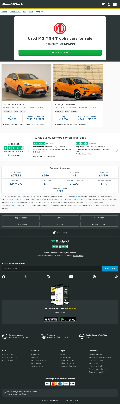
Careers (60, 218)
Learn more (60, 312)
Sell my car (99, 218)
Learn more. (78, 256)
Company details (96, 366)
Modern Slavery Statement (100, 357)
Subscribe (110, 268)
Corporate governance (98, 360)
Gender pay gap (95, 354)
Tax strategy (94, 363)
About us (35, 354)
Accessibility (7, 360)
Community (36, 363)
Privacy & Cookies (67, 360)
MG (24, 12)
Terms (62, 354)
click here (15, 202)
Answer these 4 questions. (16, 394)
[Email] (51, 269)
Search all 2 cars (60, 52)
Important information (69, 366)
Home (4, 12)
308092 (77, 196)
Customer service (9, 357)
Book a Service (21, 224)
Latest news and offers (13, 264)
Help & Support (21, 218)
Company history (38, 360)
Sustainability (37, 366)
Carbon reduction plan (98, 369)
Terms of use (65, 357)
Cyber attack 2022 (68, 363)
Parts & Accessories (99, 224)
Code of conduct (96, 372)
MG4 (31, 12)
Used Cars (15, 12)
